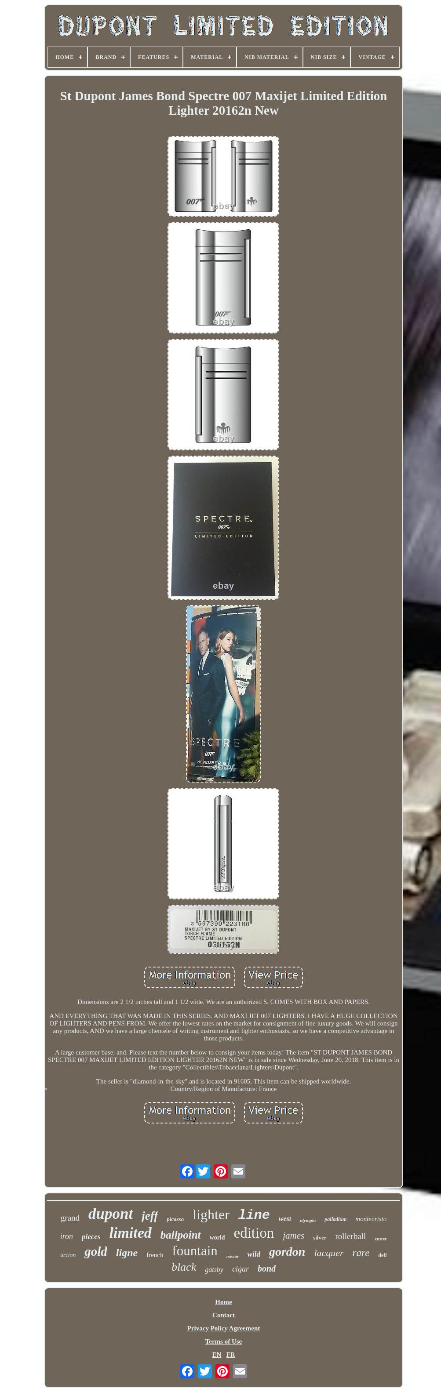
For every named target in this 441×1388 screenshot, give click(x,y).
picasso (175, 1219)
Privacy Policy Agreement (223, 1328)
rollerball (350, 1236)
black (183, 1267)
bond (267, 1268)
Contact (223, 1315)
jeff (150, 1215)
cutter (381, 1238)
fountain (195, 1250)
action (68, 1255)
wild (254, 1254)
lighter (211, 1214)
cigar (240, 1269)
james (293, 1235)
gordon (287, 1251)
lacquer (328, 1252)
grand (70, 1217)
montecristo (370, 1218)
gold (95, 1251)
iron (66, 1236)
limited (130, 1233)
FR (230, 1354)
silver (319, 1237)
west (285, 1218)
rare (361, 1252)
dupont (110, 1213)
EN (216, 1354)
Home (223, 1301)
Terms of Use (223, 1341)
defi (382, 1255)
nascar (232, 1256)
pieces (91, 1236)
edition (254, 1233)
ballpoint (180, 1235)
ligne (127, 1252)
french (154, 1254)
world (217, 1237)
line (254, 1215)
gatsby (214, 1269)
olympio (308, 1220)
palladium (335, 1219)
